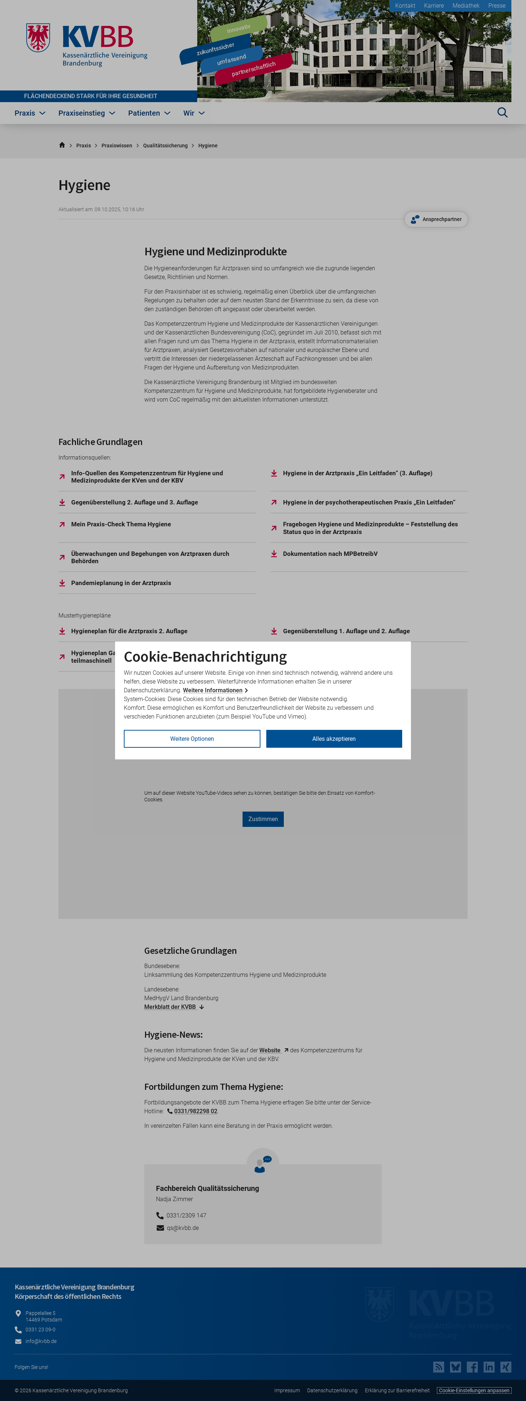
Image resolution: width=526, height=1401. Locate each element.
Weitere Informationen (213, 690)
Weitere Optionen (192, 738)
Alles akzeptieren (334, 738)
